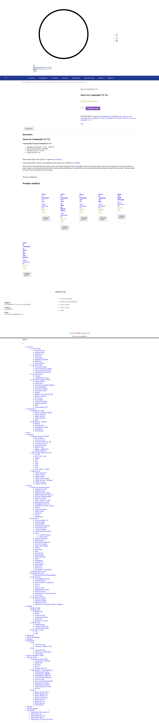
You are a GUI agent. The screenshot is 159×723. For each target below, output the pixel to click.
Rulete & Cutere (40, 591)
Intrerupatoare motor (41, 427)
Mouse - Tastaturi (40, 396)
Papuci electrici (40, 416)
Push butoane (39, 431)
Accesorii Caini (40, 644)
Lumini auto (39, 358)
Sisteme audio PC (40, 403)
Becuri (37, 613)
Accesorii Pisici (40, 650)
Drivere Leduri (40, 679)
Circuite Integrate (40, 529)
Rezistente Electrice (37, 573)
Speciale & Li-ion (41, 668)
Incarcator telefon (40, 390)
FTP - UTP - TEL (40, 456)
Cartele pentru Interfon (42, 526)
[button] (32, 78)
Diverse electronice (41, 538)
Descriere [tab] (29, 128)
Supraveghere (39, 564)
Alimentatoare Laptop (42, 672)
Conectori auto (40, 350)
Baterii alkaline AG (41, 694)
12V (36, 632)
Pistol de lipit (39, 553)
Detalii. (77, 163)
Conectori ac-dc (40, 440)
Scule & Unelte (36, 577)
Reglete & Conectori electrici (44, 506)
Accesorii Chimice (41, 367)
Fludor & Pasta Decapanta (43, 369)
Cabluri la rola (35, 471)
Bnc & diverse (39, 438)
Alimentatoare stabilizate (43, 675)
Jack (36, 460)
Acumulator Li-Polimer (42, 661)
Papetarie (30, 639)
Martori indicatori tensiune (43, 412)
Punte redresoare (40, 557)
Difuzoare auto (40, 352)
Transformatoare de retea (43, 686)
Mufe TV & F (39, 447)
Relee (37, 420)
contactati (58, 159)
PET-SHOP (30, 641)
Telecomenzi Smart (37, 717)
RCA (36, 462)
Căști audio (38, 383)
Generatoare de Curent (38, 571)
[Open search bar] (34, 66)
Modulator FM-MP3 (41, 359)
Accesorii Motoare (37, 374)
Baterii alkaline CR (41, 696)
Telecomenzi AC (36, 714)
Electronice (34, 518)
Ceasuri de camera (41, 527)
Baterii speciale (40, 703)
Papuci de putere (40, 414)
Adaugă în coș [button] (46, 218)
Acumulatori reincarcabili (39, 659)
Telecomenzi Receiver (38, 716)
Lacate (37, 586)
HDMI (37, 458)
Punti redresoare (40, 418)
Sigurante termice (40, 602)
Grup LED (38, 619)
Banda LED (39, 611)
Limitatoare (38, 429)
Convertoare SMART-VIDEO (44, 385)
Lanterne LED (35, 622)
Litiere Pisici (39, 654)
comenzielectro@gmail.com (13, 314)
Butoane (37, 423)
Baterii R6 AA (39, 701)
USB (36, 464)
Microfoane (38, 549)
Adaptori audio (40, 522)
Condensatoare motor (42, 378)
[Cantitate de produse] (83, 108)
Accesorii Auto (36, 348)
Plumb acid (38, 663)
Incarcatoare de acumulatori (44, 681)
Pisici (32, 648)
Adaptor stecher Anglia (42, 493)
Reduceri (111, 78)
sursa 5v (125, 116)
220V (37, 633)
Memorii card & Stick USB (44, 394)
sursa (120, 116)
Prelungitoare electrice (42, 504)
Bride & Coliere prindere (43, 496)
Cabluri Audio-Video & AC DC (41, 453)
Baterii (33, 690)
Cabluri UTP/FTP (40, 484)
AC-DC (37, 454)
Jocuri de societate (41, 544)
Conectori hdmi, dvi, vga (43, 442)
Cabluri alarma (40, 476)
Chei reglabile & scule (42, 579)
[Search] (35, 70)
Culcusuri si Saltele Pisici (43, 652)
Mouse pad (30, 635)
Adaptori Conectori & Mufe (40, 436)
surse (120, 118)
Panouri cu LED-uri (41, 621)
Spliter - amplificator (41, 449)
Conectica (54, 78)
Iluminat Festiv (36, 608)
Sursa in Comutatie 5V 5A (109, 118)
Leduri (37, 548)
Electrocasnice (39, 540)
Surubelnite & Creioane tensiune (45, 593)
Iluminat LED (35, 610)
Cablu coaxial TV (40, 473)
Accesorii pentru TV (41, 520)
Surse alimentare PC (63, 82)
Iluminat (101, 78)
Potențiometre (39, 555)
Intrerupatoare (39, 425)
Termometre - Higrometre (43, 569)
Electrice (65, 78)
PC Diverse (38, 398)
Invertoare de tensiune (42, 683)
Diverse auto (39, 354)
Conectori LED (40, 615)
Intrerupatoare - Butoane (39, 422)
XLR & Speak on (40, 451)
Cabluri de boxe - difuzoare (44, 480)
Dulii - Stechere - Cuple (42, 500)
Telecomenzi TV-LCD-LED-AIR (41, 719)
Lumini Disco (43, 537)
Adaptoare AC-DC (41, 489)
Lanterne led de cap (41, 626)
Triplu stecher (39, 511)
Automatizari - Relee (37, 411)
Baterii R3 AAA (40, 699)
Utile (36, 465)
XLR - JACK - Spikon (42, 469)
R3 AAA (38, 664)
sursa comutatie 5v (94, 118)
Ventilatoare (39, 517)
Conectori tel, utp (40, 445)
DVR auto (38, 356)
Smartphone (39, 560)
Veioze (37, 515)
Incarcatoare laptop (41, 389)
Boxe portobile (40, 524)
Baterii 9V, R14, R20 (41, 692)
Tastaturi (29, 706)
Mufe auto (38, 361)
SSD (36, 405)
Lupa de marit (39, 588)
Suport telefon (39, 363)
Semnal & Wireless (41, 401)
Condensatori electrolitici (43, 531)
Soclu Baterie (39, 705)
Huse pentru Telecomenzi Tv (40, 712)
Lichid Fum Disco (45, 535)
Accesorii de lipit (36, 365)
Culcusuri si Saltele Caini (43, 646)
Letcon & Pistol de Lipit (43, 370)
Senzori (37, 507)
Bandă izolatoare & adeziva (44, 495)
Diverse (37, 584)
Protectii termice (40, 599)
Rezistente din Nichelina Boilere (45, 575)
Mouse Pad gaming (33, 637)
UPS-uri (37, 688)
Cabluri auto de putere (42, 478)
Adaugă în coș (92, 108)
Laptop (37, 392)
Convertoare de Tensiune (43, 677)
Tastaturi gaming (32, 708)
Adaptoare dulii (40, 491)
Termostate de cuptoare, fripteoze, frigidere (49, 604)
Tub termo (38, 513)
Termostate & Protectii (38, 597)
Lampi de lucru (40, 624)
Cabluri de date (40, 381)
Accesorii (31, 78)
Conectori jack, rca (41, 443)
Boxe (28, 432)
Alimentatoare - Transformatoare (41, 670)
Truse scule (38, 595)
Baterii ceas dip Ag (41, 697)
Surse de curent (89, 78)
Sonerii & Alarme (40, 509)
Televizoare (38, 568)
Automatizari (43, 78)
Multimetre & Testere (42, 590)
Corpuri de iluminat (41, 617)
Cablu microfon (40, 475)
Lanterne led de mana (42, 628)
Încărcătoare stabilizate (42, 542)
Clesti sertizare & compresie (44, 582)
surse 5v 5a (126, 118)
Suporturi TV (39, 562)
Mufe (36, 551)
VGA (36, 467)
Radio (37, 559)
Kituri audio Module (41, 546)
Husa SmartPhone (41, 387)
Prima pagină (27, 82)
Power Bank (39, 400)
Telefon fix (38, 566)
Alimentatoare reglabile (42, 674)
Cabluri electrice (40, 482)
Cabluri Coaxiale (40, 498)
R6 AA (37, 666)
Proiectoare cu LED (37, 630)
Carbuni (37, 376)
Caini (32, 643)
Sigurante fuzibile (40, 601)
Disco (37, 533)
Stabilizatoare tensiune (42, 685)
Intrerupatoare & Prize (42, 502)
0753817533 (8, 309)
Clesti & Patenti (40, 580)
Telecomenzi (76, 78)
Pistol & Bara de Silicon (43, 372)
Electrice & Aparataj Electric (40, 487)
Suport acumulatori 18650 (35, 655)
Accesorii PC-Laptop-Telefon (47, 82)
